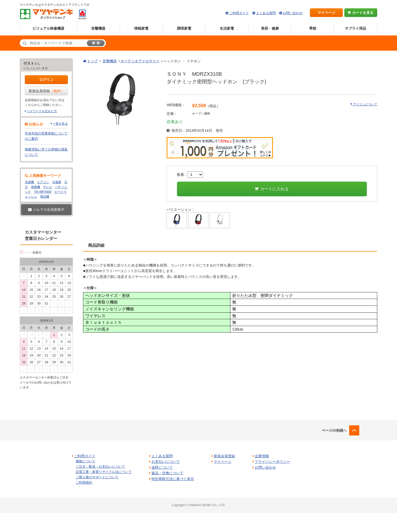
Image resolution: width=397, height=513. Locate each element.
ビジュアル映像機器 (48, 28)
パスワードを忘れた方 (42, 111)
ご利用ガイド (239, 13)
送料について (162, 467)
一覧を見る (60, 123)
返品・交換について (167, 473)
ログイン (46, 80)
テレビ (47, 187)
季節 (312, 28)
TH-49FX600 (42, 192)
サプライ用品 (355, 28)
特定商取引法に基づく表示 (172, 479)
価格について (85, 461)
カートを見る (360, 13)
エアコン (43, 182)
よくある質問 (266, 13)
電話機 (44, 196)
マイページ (326, 13)
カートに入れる (271, 189)
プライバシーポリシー (272, 462)
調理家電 (184, 28)
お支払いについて (165, 462)
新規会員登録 (46, 91)
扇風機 (35, 187)
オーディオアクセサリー (140, 61)
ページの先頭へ (334, 430)
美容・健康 (270, 28)
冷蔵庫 (56, 182)
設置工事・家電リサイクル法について (104, 472)
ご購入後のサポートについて (97, 477)
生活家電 (227, 28)
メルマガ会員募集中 (46, 209)
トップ (92, 61)
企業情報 (262, 456)
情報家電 (141, 28)
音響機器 (98, 28)
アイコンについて (363, 104)
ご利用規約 (84, 482)
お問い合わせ (293, 13)
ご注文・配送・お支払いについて (100, 466)
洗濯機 (29, 182)
